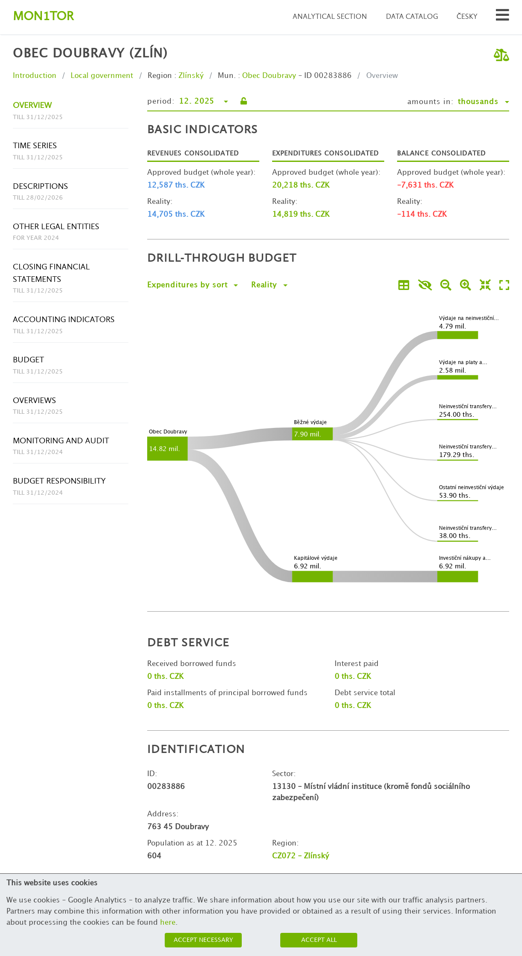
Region (160, 75)
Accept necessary (203, 940)
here (167, 922)
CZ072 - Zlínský (300, 856)
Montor (43, 17)
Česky (467, 17)
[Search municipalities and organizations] (502, 17)
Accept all (319, 940)
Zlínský (191, 75)
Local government (102, 75)
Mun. (227, 75)
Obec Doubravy (269, 75)
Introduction (34, 75)
